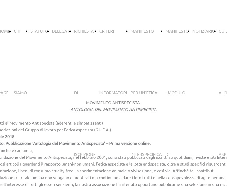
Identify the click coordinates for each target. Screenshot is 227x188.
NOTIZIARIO (203, 30)
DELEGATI (61, 30)
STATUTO (39, 30)
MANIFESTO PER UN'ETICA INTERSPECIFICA (146, 92)
